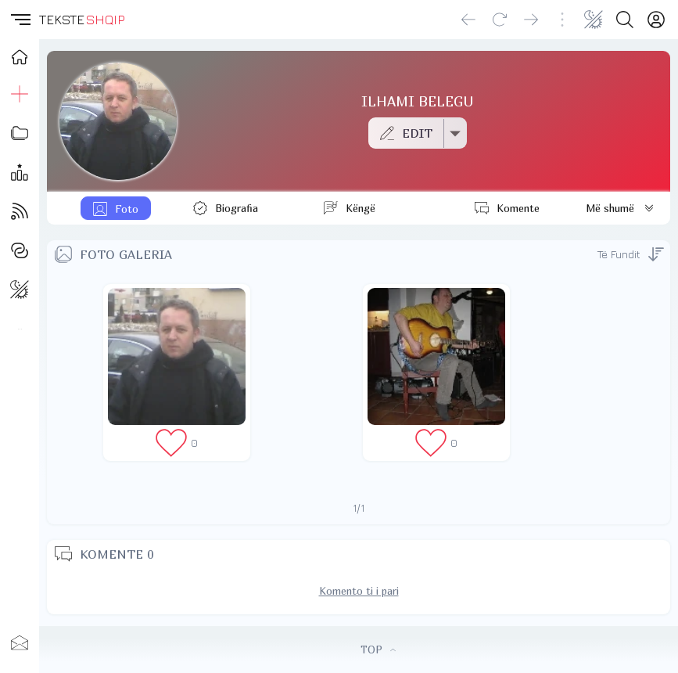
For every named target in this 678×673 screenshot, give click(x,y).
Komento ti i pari (359, 591)
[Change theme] (593, 19)
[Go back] (468, 19)
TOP (378, 649)
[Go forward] (531, 19)
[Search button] (624, 19)
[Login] (656, 19)
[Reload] (499, 19)
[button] (19, 19)
